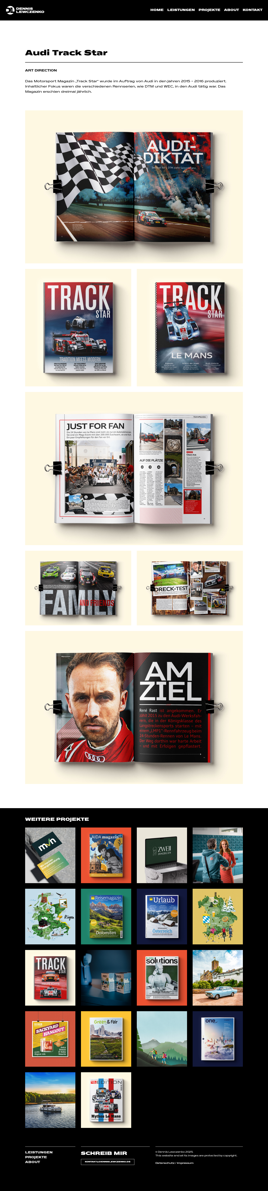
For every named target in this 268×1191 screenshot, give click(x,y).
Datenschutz (164, 1163)
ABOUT (32, 1162)
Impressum (185, 1163)
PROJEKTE (36, 1157)
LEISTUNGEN (39, 1152)
